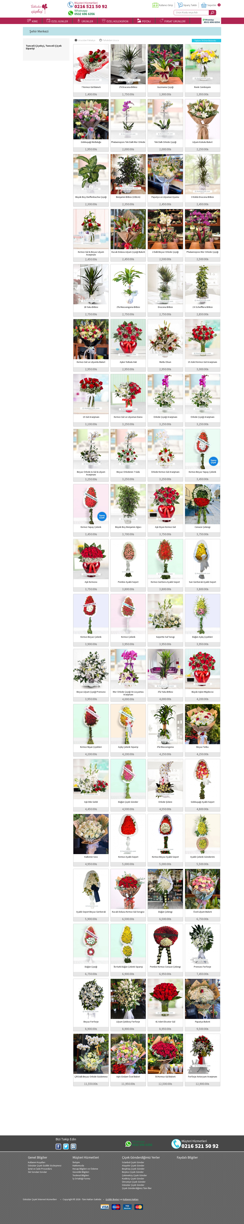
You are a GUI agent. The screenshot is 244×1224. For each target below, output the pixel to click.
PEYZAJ (144, 21)
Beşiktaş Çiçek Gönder (133, 1168)
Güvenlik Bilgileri (81, 1172)
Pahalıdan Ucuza (109, 40)
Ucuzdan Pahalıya (85, 40)
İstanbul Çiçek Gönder (133, 1162)
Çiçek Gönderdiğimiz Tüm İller (137, 1188)
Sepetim (211, 5)
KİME (32, 21)
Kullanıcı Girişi (166, 5)
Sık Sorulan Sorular (37, 1172)
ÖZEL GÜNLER (57, 21)
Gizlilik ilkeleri (112, 1199)
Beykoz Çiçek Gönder (133, 1172)
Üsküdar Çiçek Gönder (133, 1185)
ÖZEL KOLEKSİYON (115, 21)
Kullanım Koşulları (36, 1162)
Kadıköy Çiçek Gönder (133, 1178)
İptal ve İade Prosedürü (40, 1168)
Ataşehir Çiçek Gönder (133, 1165)
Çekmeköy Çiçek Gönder (134, 1175)
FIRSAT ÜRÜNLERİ (172, 21)
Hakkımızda (78, 1165)
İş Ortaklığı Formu (81, 1178)
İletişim (76, 1162)
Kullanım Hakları (130, 1199)
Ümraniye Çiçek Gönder (134, 1181)
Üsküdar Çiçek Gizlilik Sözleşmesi (44, 1165)
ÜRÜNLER (85, 21)
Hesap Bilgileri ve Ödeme (85, 1168)
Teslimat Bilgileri (81, 1175)
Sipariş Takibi (190, 5)
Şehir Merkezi (38, 31)
